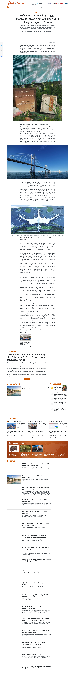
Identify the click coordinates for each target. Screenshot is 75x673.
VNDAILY (55, 3)
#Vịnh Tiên (30, 329)
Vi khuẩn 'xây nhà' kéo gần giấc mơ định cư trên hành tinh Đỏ (60, 399)
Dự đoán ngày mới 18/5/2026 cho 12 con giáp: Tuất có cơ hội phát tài (60, 409)
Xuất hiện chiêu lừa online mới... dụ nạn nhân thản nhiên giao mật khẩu (64, 425)
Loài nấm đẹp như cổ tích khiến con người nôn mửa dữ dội (49, 454)
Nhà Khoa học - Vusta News (18, 7)
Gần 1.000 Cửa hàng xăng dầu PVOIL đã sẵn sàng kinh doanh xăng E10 (35, 488)
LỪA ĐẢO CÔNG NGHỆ (56, 421)
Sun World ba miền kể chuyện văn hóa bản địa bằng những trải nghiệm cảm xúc (36, 524)
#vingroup (24, 329)
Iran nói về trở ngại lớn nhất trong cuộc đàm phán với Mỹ (36, 436)
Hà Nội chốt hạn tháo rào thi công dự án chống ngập (57, 388)
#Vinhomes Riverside (37, 329)
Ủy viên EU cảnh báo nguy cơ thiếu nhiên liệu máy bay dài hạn (42, 425)
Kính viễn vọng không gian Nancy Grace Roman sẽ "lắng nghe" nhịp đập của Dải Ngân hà (60, 394)
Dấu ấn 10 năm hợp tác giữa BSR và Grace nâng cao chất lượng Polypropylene (36, 548)
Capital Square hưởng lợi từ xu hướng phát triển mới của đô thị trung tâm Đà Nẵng (36, 560)
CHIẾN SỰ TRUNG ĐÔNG (35, 421)
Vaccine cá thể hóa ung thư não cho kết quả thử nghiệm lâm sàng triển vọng (61, 455)
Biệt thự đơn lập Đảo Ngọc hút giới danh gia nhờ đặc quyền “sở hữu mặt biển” (36, 607)
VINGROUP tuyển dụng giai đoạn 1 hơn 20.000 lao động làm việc (35, 500)
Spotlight (44, 7)
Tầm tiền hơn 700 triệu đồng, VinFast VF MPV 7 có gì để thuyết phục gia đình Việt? (36, 572)
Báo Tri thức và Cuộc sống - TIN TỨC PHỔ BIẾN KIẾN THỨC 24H (16, 3)
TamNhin (66, 3)
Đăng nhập (65, 7)
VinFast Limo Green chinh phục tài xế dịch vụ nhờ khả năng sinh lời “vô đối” (35, 631)
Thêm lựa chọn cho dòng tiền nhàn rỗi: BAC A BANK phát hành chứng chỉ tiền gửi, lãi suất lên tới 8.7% (36, 619)
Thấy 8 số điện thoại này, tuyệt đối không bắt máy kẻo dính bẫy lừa (58, 436)
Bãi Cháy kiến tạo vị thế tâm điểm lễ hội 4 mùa (35, 654)
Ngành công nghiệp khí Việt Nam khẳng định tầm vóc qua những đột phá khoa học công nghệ (35, 536)
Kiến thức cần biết (27, 7)
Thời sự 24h (33, 7)
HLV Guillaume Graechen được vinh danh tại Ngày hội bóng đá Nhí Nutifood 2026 (35, 464)
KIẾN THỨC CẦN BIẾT (18, 443)
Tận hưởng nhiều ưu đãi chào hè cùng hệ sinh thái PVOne (35, 583)
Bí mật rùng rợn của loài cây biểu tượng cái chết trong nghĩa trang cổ (25, 454)
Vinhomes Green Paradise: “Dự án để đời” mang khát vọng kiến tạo (35, 388)
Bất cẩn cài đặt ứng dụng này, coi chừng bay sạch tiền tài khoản (57, 432)
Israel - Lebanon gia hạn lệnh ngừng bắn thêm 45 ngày (37, 432)
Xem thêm (47, 7)
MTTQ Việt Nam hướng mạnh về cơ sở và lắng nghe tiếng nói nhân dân (16, 436)
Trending (11, 7)
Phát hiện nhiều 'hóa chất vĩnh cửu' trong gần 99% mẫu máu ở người (37, 454)
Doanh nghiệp (37, 12)
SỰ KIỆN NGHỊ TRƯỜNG (14, 421)
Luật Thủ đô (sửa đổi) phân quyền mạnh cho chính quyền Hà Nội (21, 425)
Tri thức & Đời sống (38, 7)
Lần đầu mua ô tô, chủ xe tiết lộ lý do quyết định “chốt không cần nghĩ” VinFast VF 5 (35, 643)
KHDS (49, 3)
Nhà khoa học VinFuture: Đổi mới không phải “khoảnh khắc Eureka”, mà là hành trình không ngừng (25, 344)
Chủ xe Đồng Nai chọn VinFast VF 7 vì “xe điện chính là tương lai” (35, 512)
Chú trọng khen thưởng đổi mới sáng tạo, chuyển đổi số (15, 432)
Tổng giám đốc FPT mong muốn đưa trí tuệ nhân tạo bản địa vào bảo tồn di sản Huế (36, 667)
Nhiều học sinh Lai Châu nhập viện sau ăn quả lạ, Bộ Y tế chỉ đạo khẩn (60, 404)
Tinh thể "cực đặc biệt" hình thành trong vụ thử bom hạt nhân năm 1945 (13, 454)
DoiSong (61, 3)
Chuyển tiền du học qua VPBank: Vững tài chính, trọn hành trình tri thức (35, 595)
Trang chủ (8, 7)
